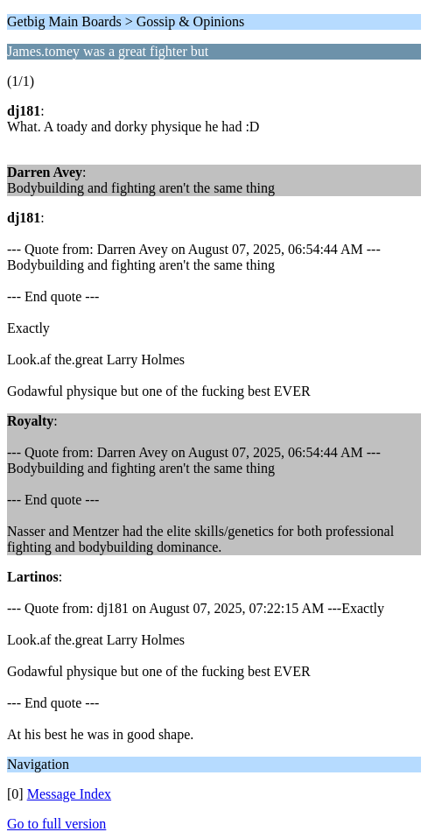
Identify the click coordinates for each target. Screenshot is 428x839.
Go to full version (56, 823)
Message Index (69, 793)
